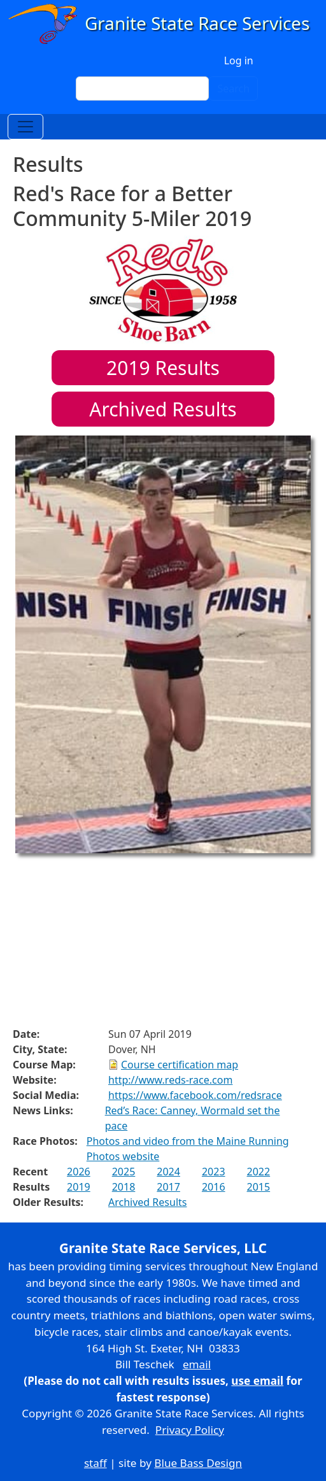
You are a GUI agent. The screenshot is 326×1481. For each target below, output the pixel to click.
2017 (168, 1187)
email (197, 1364)
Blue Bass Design (198, 1463)
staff (95, 1463)
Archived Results (162, 409)
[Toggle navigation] (25, 126)
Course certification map (179, 1065)
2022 (259, 1172)
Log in (238, 60)
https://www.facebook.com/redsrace (195, 1095)
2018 (124, 1187)
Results (163, 368)
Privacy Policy (189, 1429)
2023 (213, 1172)
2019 (78, 1187)
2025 (124, 1172)
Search (233, 88)
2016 (213, 1187)
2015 (259, 1187)
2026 (78, 1172)
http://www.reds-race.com (170, 1080)
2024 (168, 1172)
